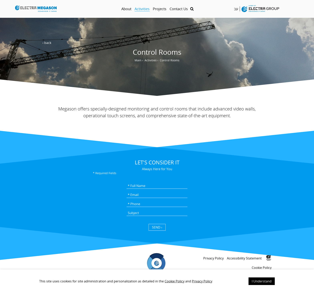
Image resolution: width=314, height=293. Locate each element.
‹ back (46, 43)
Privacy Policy (202, 281)
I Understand (262, 281)
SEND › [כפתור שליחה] (157, 227)
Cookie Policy (174, 281)
